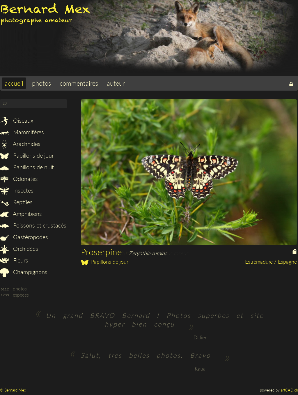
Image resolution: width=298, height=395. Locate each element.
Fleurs (14, 260)
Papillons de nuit (27, 166)
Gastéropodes (24, 236)
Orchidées (19, 248)
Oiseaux (16, 120)
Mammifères (22, 131)
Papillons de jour (27, 155)
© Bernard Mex (13, 390)
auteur (116, 83)
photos (41, 83)
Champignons (23, 271)
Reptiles (16, 201)
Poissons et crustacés (33, 225)
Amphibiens (21, 213)
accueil (14, 83)
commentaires (79, 83)
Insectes (16, 190)
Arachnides (20, 143)
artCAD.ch (289, 390)
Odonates (19, 178)
